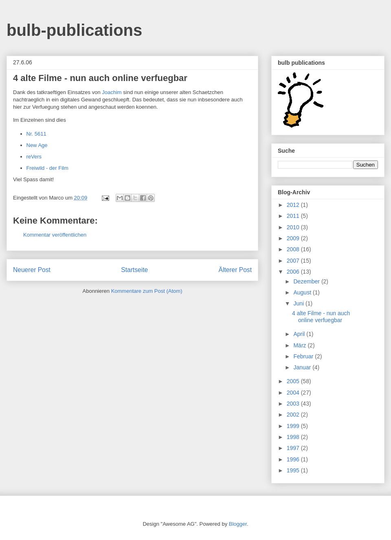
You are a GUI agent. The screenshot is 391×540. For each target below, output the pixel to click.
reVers (34, 157)
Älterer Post (235, 269)
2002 (294, 414)
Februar (304, 356)
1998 (294, 437)
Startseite (134, 269)
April (299, 334)
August (302, 292)
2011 (294, 216)
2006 (294, 271)
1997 (294, 448)
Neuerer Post (32, 269)
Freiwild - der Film (47, 168)
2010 (294, 227)
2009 (294, 238)
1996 (294, 459)
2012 (294, 205)
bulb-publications (74, 30)
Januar (302, 367)
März (300, 345)
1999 (294, 426)
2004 (294, 392)
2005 (294, 381)
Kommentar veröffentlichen (54, 235)
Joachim (111, 92)
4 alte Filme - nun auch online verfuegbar (321, 316)
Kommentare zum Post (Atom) (146, 291)
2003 (294, 403)
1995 (294, 470)
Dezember (307, 281)
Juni (299, 303)
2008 (294, 249)
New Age (37, 145)
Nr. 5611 (36, 134)
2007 (294, 260)
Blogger (238, 524)
